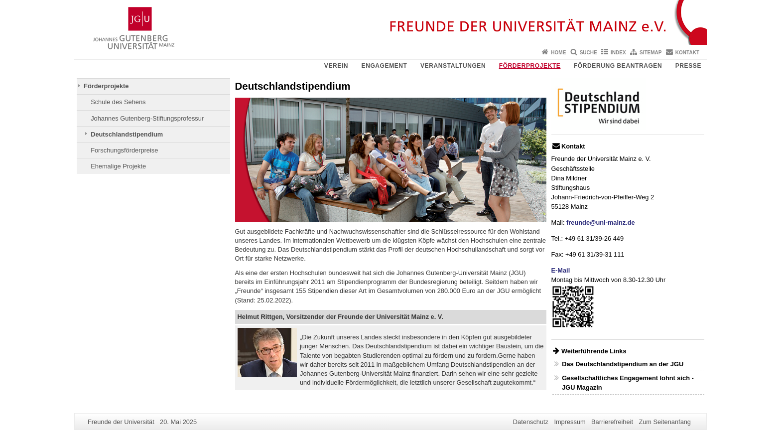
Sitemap (650, 52)
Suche (588, 52)
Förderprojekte (530, 65)
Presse (688, 65)
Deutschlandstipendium (127, 134)
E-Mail (560, 270)
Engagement (384, 65)
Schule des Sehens (118, 102)
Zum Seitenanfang (665, 422)
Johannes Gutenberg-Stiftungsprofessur (147, 118)
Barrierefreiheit (612, 422)
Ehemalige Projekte (118, 166)
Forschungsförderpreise (124, 150)
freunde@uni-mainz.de (600, 222)
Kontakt (687, 52)
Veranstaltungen (453, 65)
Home (558, 52)
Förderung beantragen (618, 65)
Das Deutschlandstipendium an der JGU (622, 364)
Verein (336, 65)
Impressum (569, 422)
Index (618, 52)
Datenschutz (530, 422)
